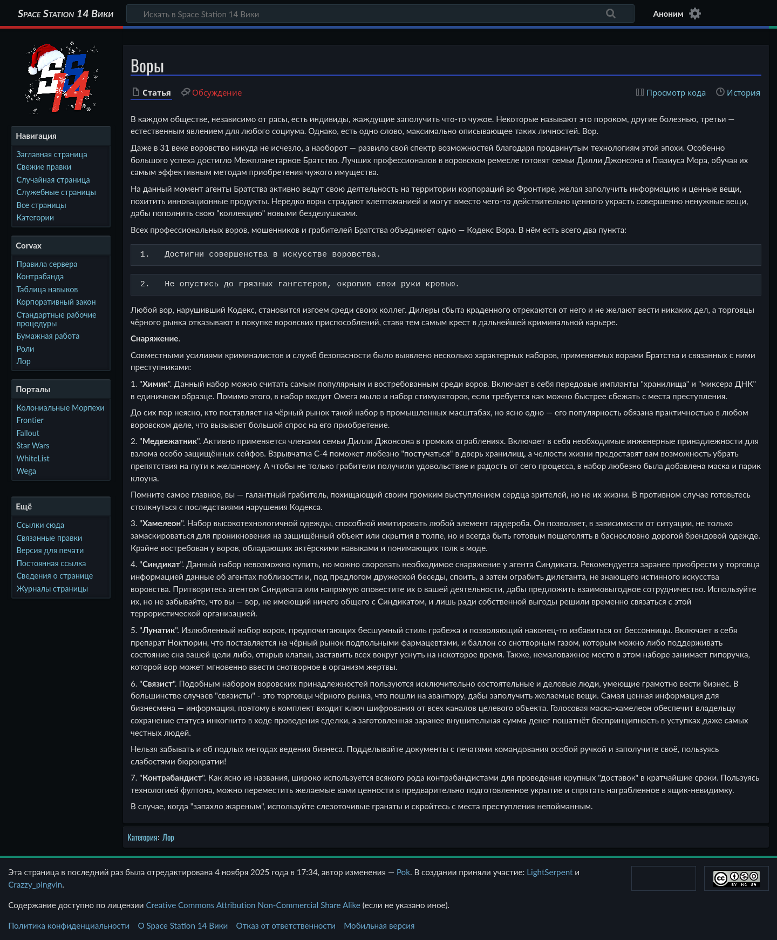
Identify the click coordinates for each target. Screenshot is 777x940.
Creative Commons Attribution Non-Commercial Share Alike (253, 905)
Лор (168, 837)
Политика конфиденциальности (69, 925)
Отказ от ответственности (286, 925)
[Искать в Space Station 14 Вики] (380, 13)
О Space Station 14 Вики (183, 925)
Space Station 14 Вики (65, 13)
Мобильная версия (379, 925)
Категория (142, 837)
